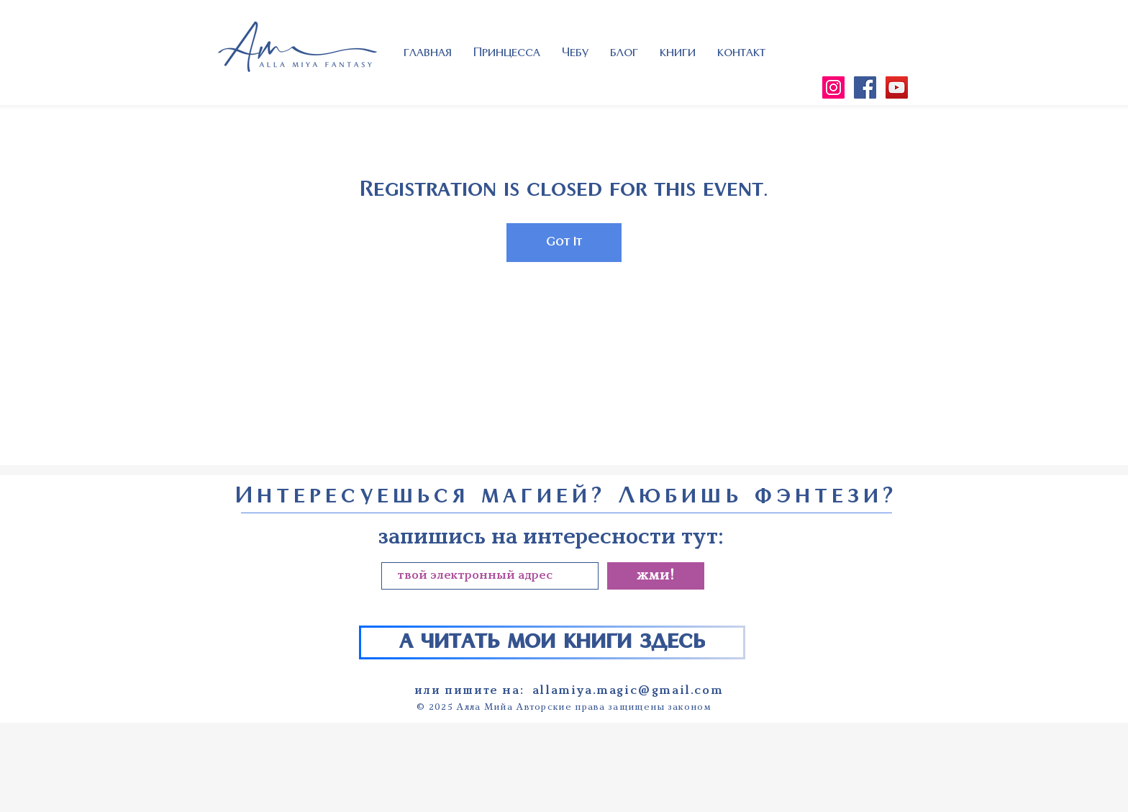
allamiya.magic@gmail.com (627, 691)
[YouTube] (897, 87)
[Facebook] (865, 87)
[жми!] (655, 576)
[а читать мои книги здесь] (552, 642)
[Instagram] (833, 87)
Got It (564, 242)
